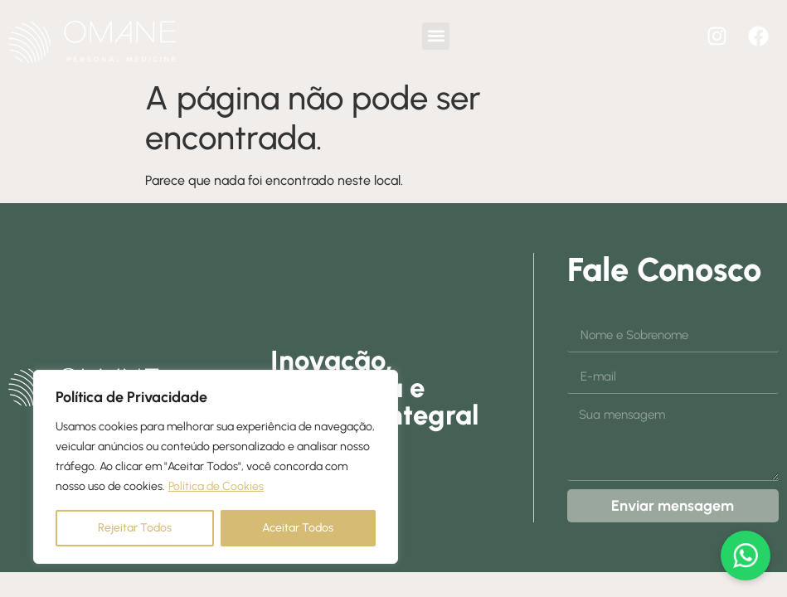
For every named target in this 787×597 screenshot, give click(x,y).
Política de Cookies (216, 486)
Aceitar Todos (297, 528)
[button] (435, 36)
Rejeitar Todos (135, 528)
